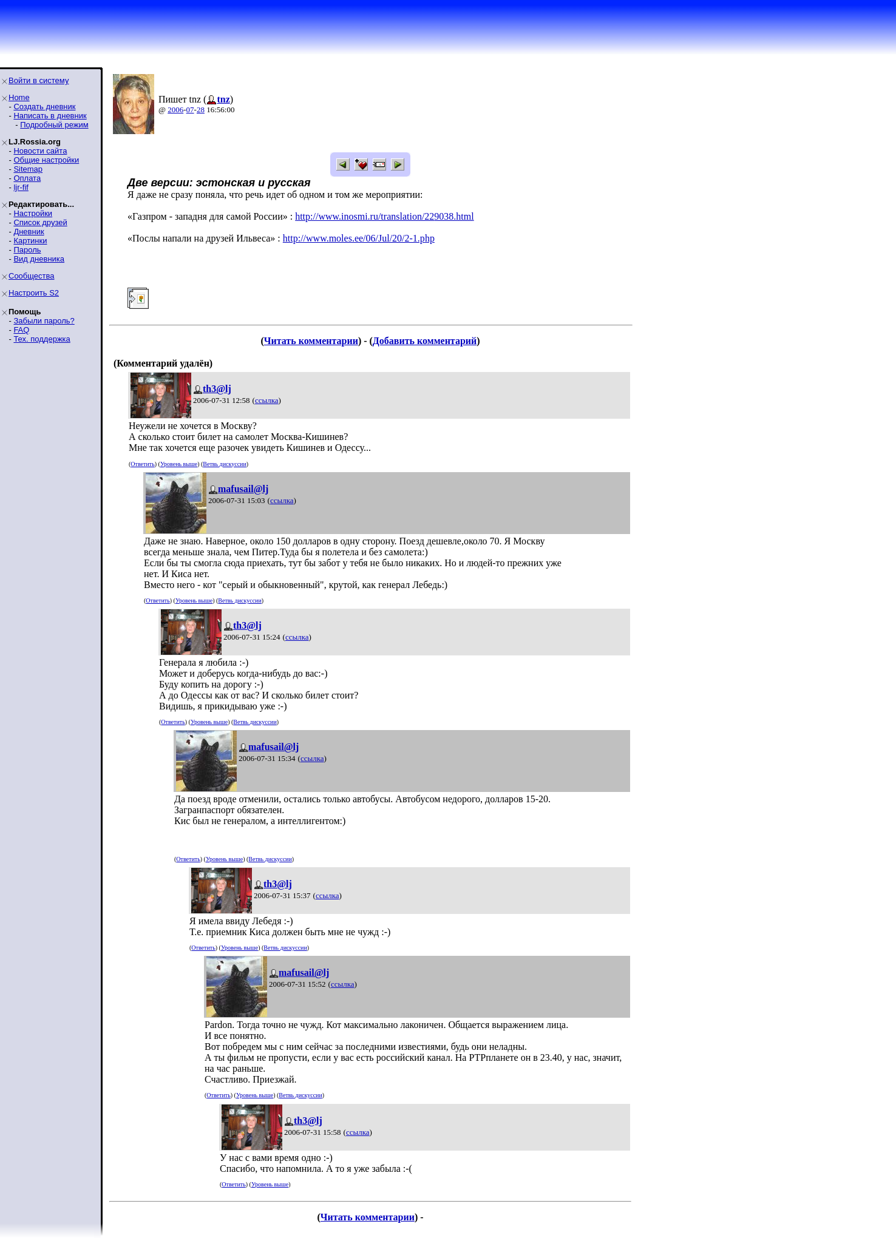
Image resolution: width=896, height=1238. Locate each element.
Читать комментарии (311, 341)
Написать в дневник (49, 115)
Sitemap (27, 169)
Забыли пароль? (43, 320)
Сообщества (31, 275)
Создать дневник (44, 106)
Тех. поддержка (41, 338)
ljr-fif (21, 187)
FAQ (21, 329)
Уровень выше (178, 464)
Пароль (27, 249)
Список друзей (40, 222)
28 (201, 109)
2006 (175, 109)
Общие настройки (46, 159)
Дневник (28, 231)
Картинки (30, 240)
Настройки (32, 213)
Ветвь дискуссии (224, 464)
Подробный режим (54, 124)
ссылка (267, 400)
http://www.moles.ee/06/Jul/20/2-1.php (359, 238)
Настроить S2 (33, 292)
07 (190, 109)
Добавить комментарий (425, 341)
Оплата (27, 178)
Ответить (142, 464)
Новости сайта (40, 150)
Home (19, 97)
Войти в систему (38, 80)
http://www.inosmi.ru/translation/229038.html (384, 216)
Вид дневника (38, 258)
